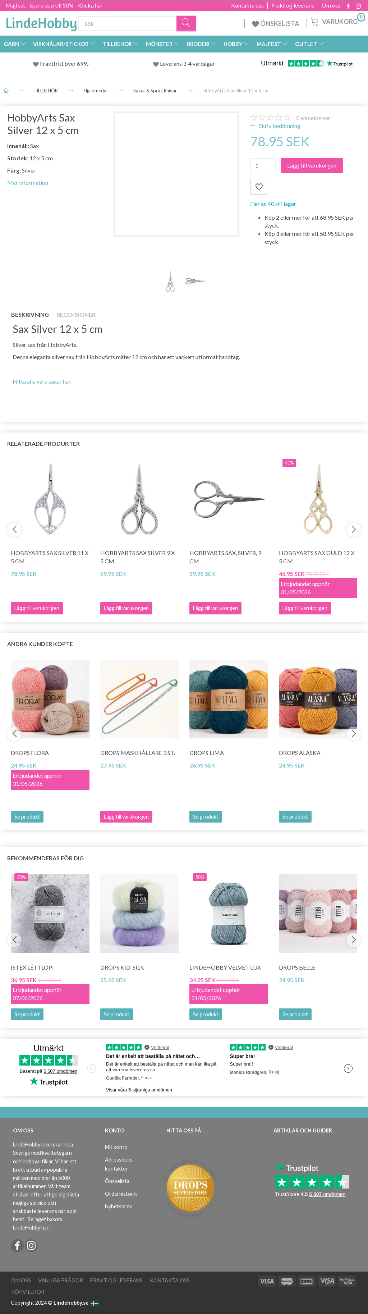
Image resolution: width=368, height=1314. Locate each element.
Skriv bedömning (279, 125)
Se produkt (27, 817)
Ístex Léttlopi (32, 967)
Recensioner (76, 314)
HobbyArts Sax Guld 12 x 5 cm (316, 556)
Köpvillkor (27, 1292)
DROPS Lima (206, 752)
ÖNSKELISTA (275, 23)
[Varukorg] (337, 21)
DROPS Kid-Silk (122, 967)
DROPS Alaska (300, 752)
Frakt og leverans (292, 5)
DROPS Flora (30, 752)
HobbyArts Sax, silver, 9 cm (225, 556)
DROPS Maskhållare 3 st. (137, 752)
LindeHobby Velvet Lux (225, 967)
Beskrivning (30, 314)
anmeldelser (313, 117)
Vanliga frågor (60, 1280)
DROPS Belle (297, 967)
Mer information (27, 182)
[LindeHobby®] (41, 22)
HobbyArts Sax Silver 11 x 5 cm (49, 556)
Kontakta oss (247, 5)
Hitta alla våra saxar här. (42, 381)
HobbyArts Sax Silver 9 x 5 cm (137, 556)
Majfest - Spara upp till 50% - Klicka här (54, 5)
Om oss (331, 5)
